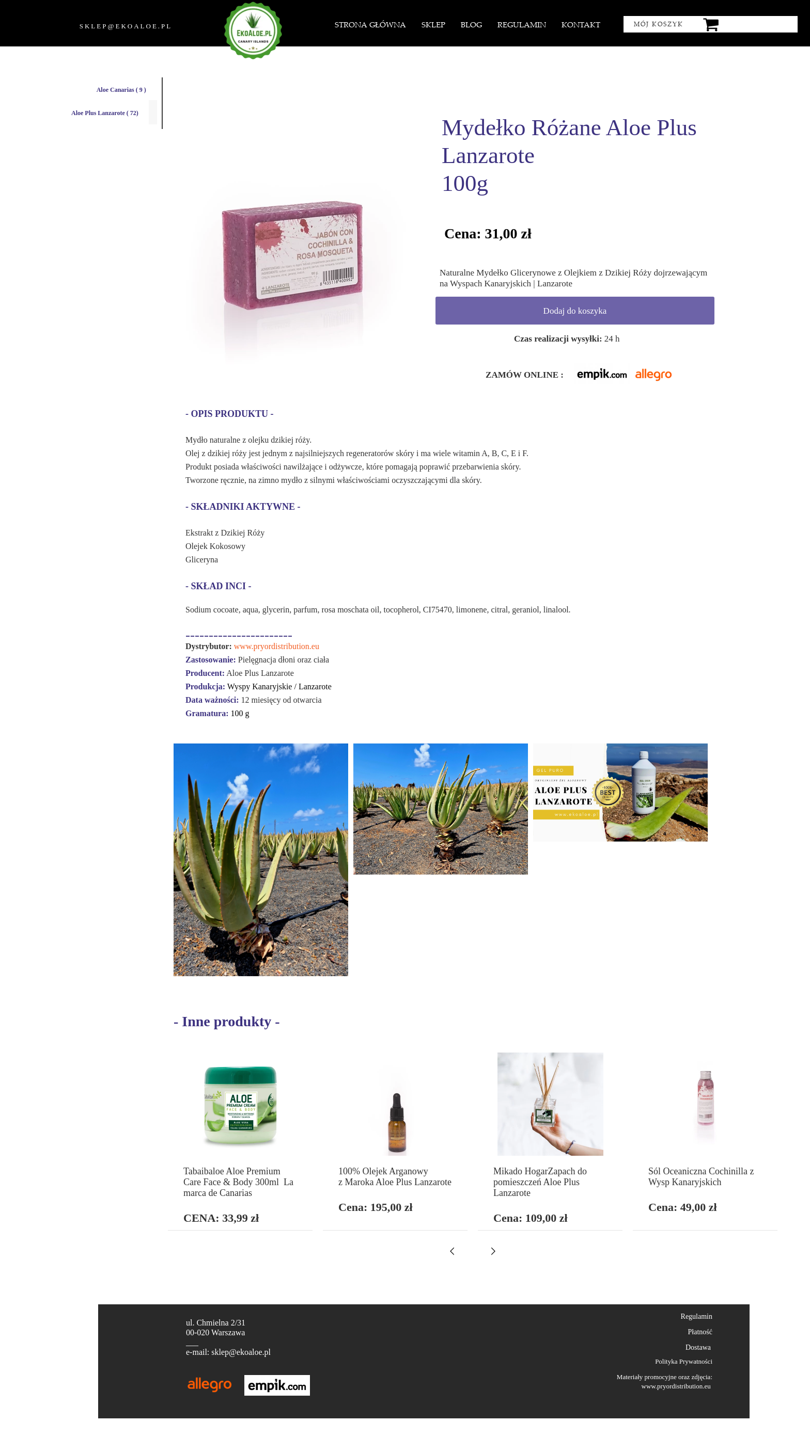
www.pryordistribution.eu (276, 646)
